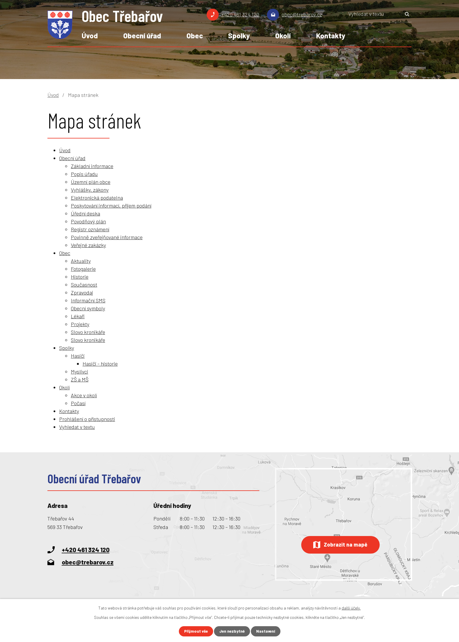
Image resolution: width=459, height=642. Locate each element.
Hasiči (78, 355)
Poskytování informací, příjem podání (111, 205)
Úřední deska (85, 213)
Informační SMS (88, 300)
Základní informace (92, 166)
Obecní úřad (142, 35)
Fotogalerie (83, 269)
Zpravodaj (82, 292)
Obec (194, 35)
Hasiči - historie (100, 363)
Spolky (239, 35)
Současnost (84, 284)
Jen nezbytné (232, 631)
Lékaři (78, 316)
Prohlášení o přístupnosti (87, 419)
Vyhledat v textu (77, 427)
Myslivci (79, 371)
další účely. (351, 607)
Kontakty (330, 35)
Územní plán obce (90, 182)
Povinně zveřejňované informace (107, 237)
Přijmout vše (195, 631)
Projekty (80, 324)
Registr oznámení (90, 229)
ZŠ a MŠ (79, 379)
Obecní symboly (88, 308)
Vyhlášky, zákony (90, 189)
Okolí (283, 35)
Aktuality (81, 261)
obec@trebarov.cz (302, 14)
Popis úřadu (84, 174)
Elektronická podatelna (97, 197)
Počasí (78, 403)
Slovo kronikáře (88, 332)
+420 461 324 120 (240, 14)
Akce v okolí (84, 395)
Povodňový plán (88, 221)
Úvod (90, 35)
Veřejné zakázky (88, 245)
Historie (79, 276)
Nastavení (267, 631)
